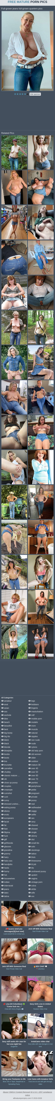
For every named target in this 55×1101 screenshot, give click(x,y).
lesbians (33, 704)
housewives (8, 878)
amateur (6, 701)
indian (5, 882)
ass (4, 711)
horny (5, 871)
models (33, 722)
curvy (5, 800)
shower (33, 829)
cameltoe (6, 768)
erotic (5, 815)
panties (33, 783)
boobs (5, 754)
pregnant (33, 793)
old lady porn (35, 751)
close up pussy (9, 783)
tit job (32, 864)
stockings (34, 850)
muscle (33, 729)
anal (4, 704)
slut (31, 839)
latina (5, 896)
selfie (32, 815)
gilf (4, 839)
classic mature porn (11, 775)
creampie (6, 790)
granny (5, 854)
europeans (7, 818)
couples (6, 786)
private (32, 797)
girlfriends (7, 843)
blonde (5, 747)
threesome (34, 861)
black (5, 743)
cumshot (6, 793)
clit (4, 779)
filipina (5, 832)
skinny (32, 836)
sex (31, 818)
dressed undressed (11, 804)
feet (4, 829)
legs (31, 701)
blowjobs (6, 751)
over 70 (33, 779)
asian (5, 708)
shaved (33, 825)
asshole (6, 715)
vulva (32, 886)
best (4, 729)
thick (31, 857)
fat (3, 825)
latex (4, 893)
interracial (7, 886)
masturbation (35, 711)
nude (32, 743)
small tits (33, 843)
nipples (33, 736)
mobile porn (35, 719)
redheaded (34, 807)
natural (32, 733)
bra (4, 761)
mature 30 (34, 765)
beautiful (6, 726)
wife (31, 893)
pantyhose (34, 786)
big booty (6, 733)
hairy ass (6, 861)
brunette (6, 765)
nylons (32, 747)
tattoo (32, 854)
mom (32, 726)
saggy (32, 811)
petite (32, 790)
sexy (31, 822)
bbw (4, 719)
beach (5, 722)
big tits (5, 736)
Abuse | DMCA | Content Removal (16, 1092)
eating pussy (8, 807)
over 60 (33, 775)
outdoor (33, 761)
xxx (31, 896)
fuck (4, 836)
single (32, 832)
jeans (5, 889)
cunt (4, 797)
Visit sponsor (35, 94)
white (32, 889)
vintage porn (35, 882)
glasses (6, 846)
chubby (6, 772)
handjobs (6, 864)
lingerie (33, 708)
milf (31, 715)
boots (5, 758)
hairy (5, 857)
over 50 (33, 772)
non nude (34, 740)
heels (5, 868)
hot (4, 875)
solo (31, 846)
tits (31, 868)
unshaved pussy (37, 871)
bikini (5, 740)
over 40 (33, 768)
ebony (5, 811)
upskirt (32, 875)
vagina (32, 878)
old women (34, 754)
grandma (6, 850)
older (32, 758)
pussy (32, 800)
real (31, 804)
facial (5, 822)
